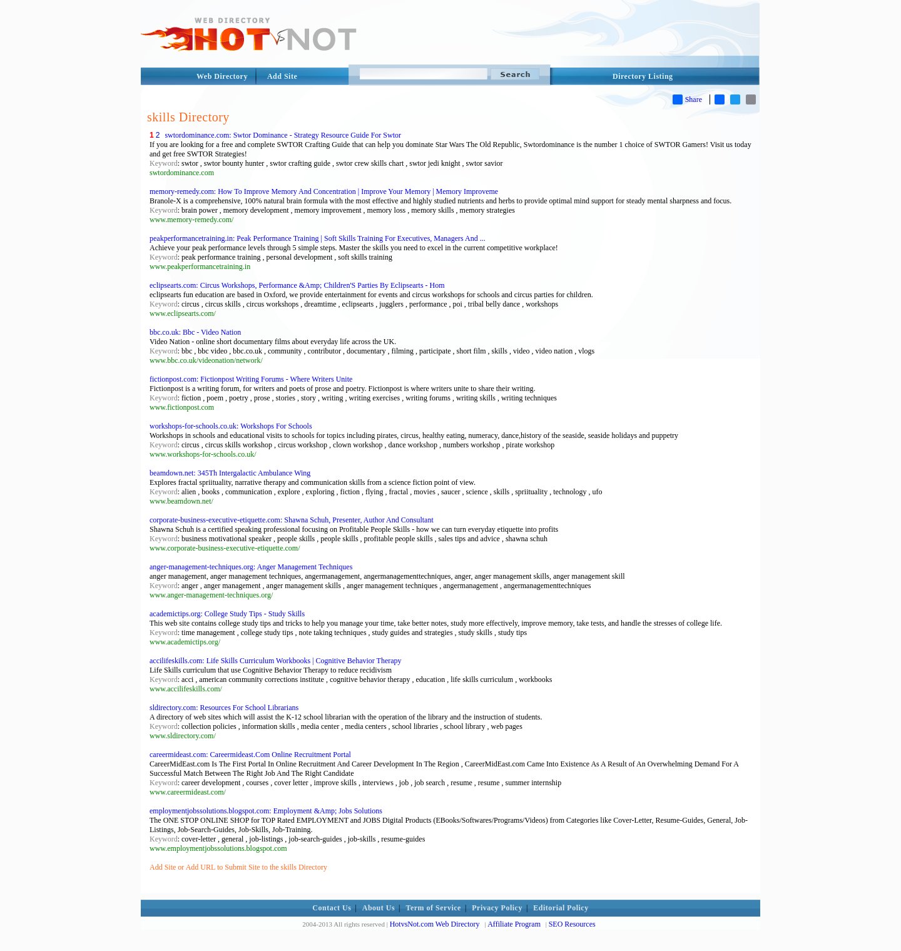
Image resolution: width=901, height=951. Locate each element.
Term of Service (433, 907)
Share (687, 99)
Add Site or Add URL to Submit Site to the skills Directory (238, 867)
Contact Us (331, 907)
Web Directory (222, 76)
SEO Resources (572, 924)
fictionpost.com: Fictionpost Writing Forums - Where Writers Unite (251, 379)
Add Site (282, 76)
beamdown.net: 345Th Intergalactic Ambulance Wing (230, 473)
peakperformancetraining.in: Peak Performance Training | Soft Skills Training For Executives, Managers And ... (318, 238)
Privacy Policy (497, 907)
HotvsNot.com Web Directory (435, 924)
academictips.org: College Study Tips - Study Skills (227, 613)
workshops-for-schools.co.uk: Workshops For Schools (231, 426)
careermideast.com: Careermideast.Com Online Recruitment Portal (250, 754)
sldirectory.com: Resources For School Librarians (224, 707)
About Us (378, 907)
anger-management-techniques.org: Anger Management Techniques (251, 566)
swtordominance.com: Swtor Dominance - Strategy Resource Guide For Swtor (283, 135)
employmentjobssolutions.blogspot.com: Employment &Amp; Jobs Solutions (266, 810)
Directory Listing (643, 76)
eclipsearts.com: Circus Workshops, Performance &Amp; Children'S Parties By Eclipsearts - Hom (297, 285)
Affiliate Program (514, 924)
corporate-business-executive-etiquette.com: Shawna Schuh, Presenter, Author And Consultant (292, 520)
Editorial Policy (560, 907)
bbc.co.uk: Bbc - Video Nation (195, 332)
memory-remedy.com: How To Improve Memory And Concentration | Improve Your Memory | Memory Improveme (324, 191)
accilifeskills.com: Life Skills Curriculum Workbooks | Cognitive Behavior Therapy (276, 660)
